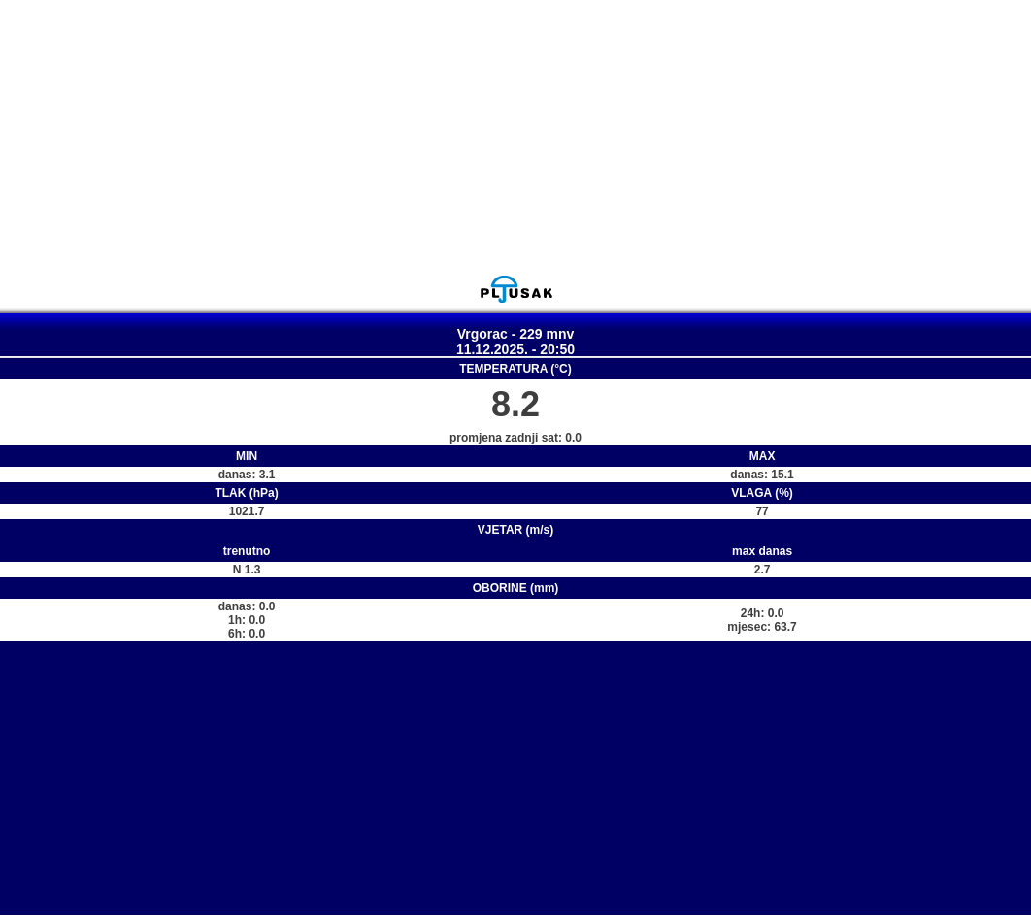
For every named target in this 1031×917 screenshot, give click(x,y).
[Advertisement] (515, 137)
